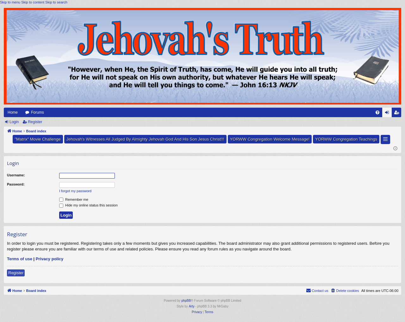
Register (35, 122)
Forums (37, 112)
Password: (16, 184)
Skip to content (32, 2)
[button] (385, 139)
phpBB (186, 300)
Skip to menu (10, 2)
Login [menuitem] (388, 113)
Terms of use (19, 258)
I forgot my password (75, 191)
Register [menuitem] (398, 113)
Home (13, 112)
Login (14, 122)
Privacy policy (49, 258)
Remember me (73, 199)
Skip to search (56, 2)
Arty (192, 306)
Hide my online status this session (88, 205)
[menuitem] (377, 112)
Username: (16, 175)
